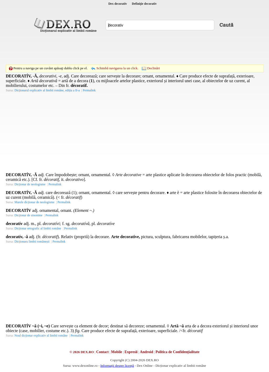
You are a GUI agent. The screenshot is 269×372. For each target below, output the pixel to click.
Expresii (131, 352)
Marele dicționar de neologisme (34, 202)
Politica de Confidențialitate (177, 352)
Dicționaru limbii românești (31, 241)
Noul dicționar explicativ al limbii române (41, 335)
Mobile (116, 352)
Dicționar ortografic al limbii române (37, 228)
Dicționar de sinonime (28, 215)
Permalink (89, 90)
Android (146, 352)
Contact (102, 352)
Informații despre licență (117, 366)
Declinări (153, 68)
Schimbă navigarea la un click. (117, 68)
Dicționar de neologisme (29, 184)
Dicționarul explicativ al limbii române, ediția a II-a (47, 90)
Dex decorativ (117, 4)
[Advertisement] (134, 48)
